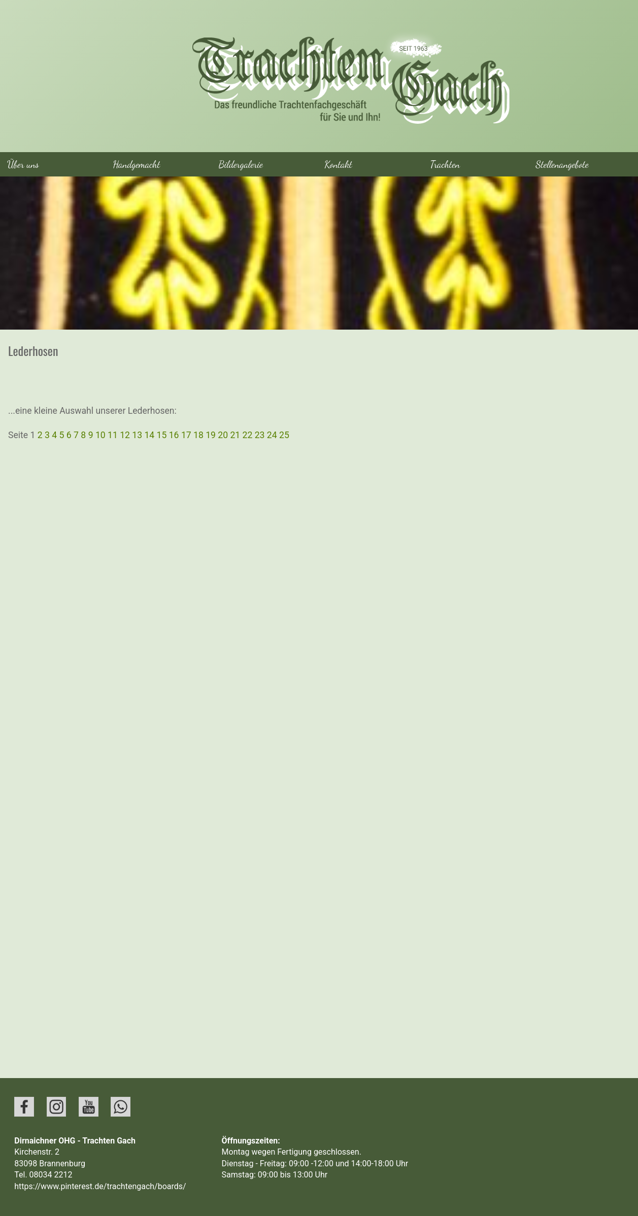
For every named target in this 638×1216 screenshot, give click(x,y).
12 (126, 435)
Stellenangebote (562, 164)
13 (138, 435)
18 (199, 435)
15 (163, 435)
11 (114, 435)
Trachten (445, 164)
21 (236, 435)
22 (249, 435)
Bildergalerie (241, 164)
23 (261, 435)
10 (101, 435)
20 (224, 435)
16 (175, 435)
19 (212, 435)
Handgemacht (136, 164)
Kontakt (338, 164)
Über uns (23, 164)
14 (150, 435)
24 (273, 435)
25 (284, 435)
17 (187, 435)
